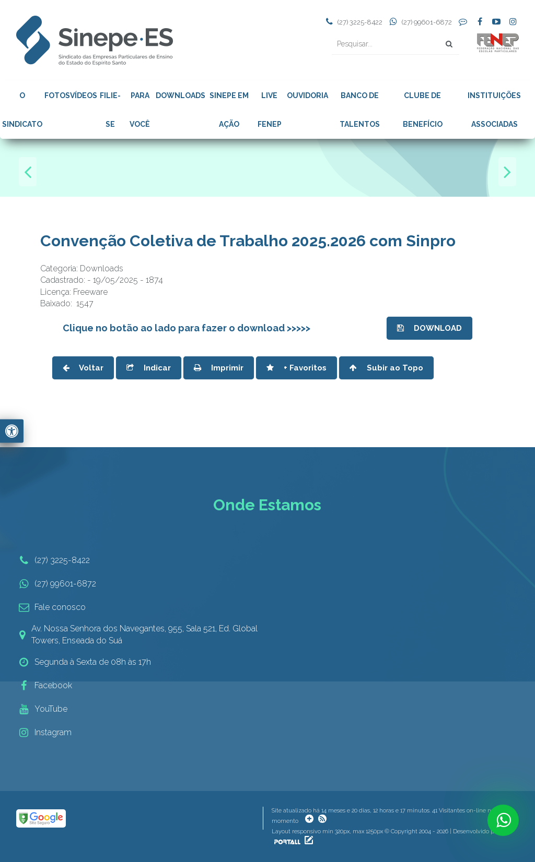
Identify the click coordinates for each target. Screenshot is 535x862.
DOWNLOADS (180, 95)
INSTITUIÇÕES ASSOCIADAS (494, 109)
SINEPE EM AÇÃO (229, 109)
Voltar (83, 368)
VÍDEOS (83, 95)
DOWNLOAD (429, 328)
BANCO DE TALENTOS (360, 109)
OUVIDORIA (307, 95)
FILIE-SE (110, 109)
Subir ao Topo (386, 368)
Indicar (148, 368)
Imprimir (218, 368)
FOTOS (57, 95)
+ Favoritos (296, 368)
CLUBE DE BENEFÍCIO (423, 109)
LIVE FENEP (270, 109)
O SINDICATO (22, 109)
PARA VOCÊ (140, 109)
